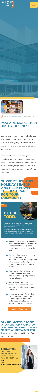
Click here (4, 333)
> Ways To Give (12, 117)
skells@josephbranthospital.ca (11, 364)
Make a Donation (19, 309)
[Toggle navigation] (34, 5)
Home (6, 117)
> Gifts (19, 117)
